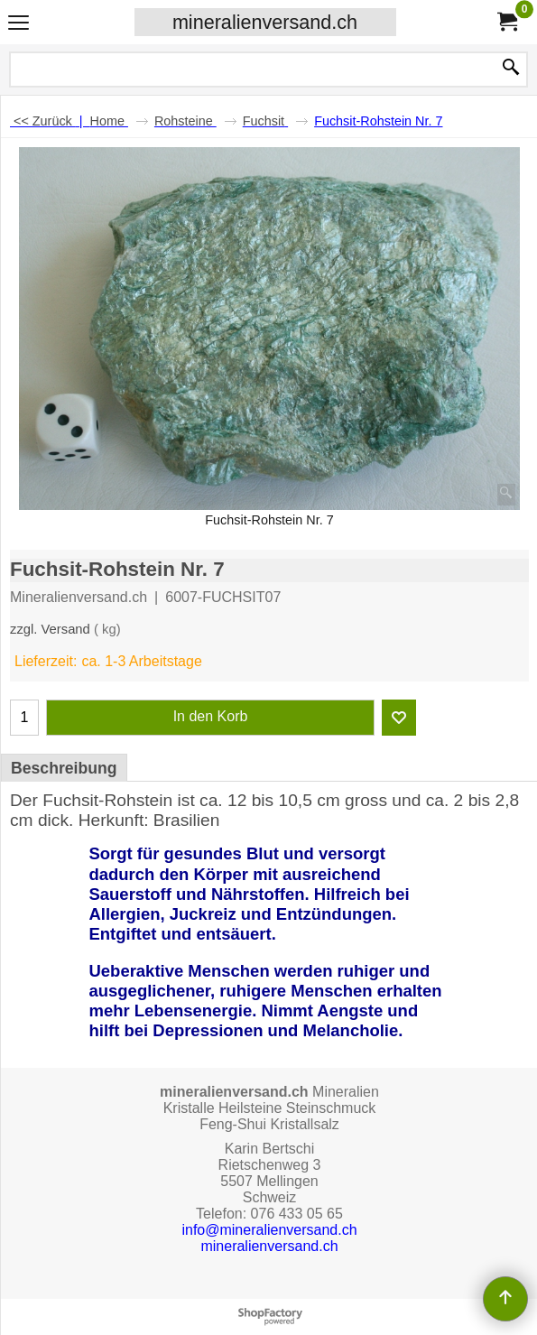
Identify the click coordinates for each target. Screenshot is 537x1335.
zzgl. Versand (50, 629)
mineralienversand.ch (264, 22)
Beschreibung (64, 768)
